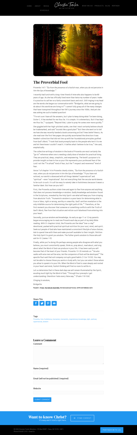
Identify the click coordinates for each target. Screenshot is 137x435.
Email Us (32, 431)
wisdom (45, 321)
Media (46, 6)
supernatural (37, 321)
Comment (37, 344)
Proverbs (36, 319)
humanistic (64, 319)
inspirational (73, 319)
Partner (116, 6)
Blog (107, 6)
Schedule (44, 10)
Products (99, 6)
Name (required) (41, 369)
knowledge (82, 319)
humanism (56, 319)
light (88, 319)
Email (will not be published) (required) (51, 379)
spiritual (93, 319)
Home (29, 6)
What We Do (87, 6)
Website (37, 389)
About (38, 6)
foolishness (48, 319)
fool (42, 319)
